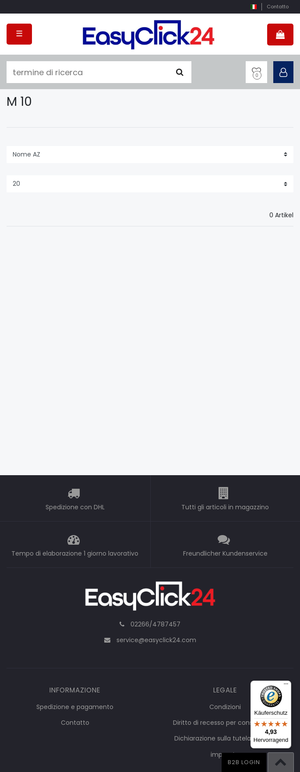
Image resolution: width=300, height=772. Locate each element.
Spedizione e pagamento (74, 706)
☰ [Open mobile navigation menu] (19, 33)
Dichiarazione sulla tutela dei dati (224, 738)
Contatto (278, 6)
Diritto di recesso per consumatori (225, 722)
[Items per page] (150, 183)
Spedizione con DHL (75, 507)
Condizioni (225, 706)
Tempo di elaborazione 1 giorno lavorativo (74, 553)
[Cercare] (180, 72)
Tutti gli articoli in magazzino (225, 507)
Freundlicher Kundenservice (225, 553)
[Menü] (286, 686)
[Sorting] (150, 154)
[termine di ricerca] (88, 72)
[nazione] (253, 7)
